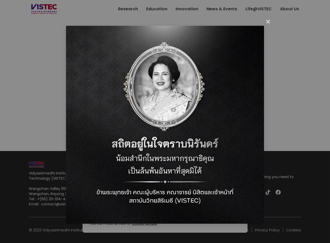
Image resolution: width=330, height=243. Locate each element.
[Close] (268, 22)
